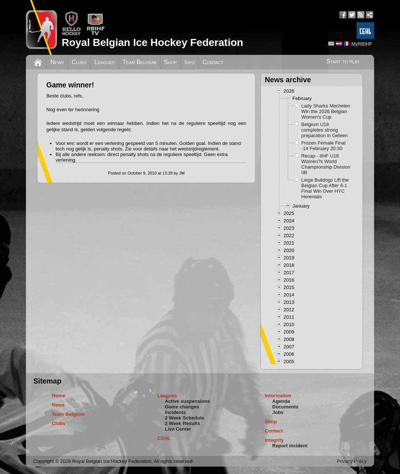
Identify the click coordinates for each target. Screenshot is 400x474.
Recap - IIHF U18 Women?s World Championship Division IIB (325, 164)
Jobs (277, 412)
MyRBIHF (361, 44)
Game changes (182, 407)
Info (189, 62)
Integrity (274, 440)
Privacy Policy (352, 461)
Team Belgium (139, 62)
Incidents (175, 412)
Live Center (178, 429)
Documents (285, 407)
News (57, 62)
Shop (170, 62)
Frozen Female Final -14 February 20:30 (323, 145)
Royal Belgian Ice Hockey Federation (152, 42)
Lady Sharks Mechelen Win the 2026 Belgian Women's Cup (325, 111)
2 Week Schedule (184, 418)
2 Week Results (182, 423)
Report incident (289, 445)
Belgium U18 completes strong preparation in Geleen (324, 130)
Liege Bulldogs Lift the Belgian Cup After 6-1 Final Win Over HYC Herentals (325, 188)
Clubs (79, 62)
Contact (213, 62)
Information (278, 395)
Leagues (104, 62)
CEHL (163, 438)
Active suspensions (187, 401)
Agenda (281, 401)
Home (58, 395)
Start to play (343, 61)
